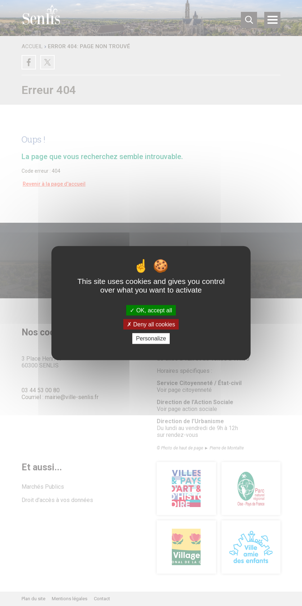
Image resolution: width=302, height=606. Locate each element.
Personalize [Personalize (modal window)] (151, 338)
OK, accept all (151, 310)
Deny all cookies (151, 324)
